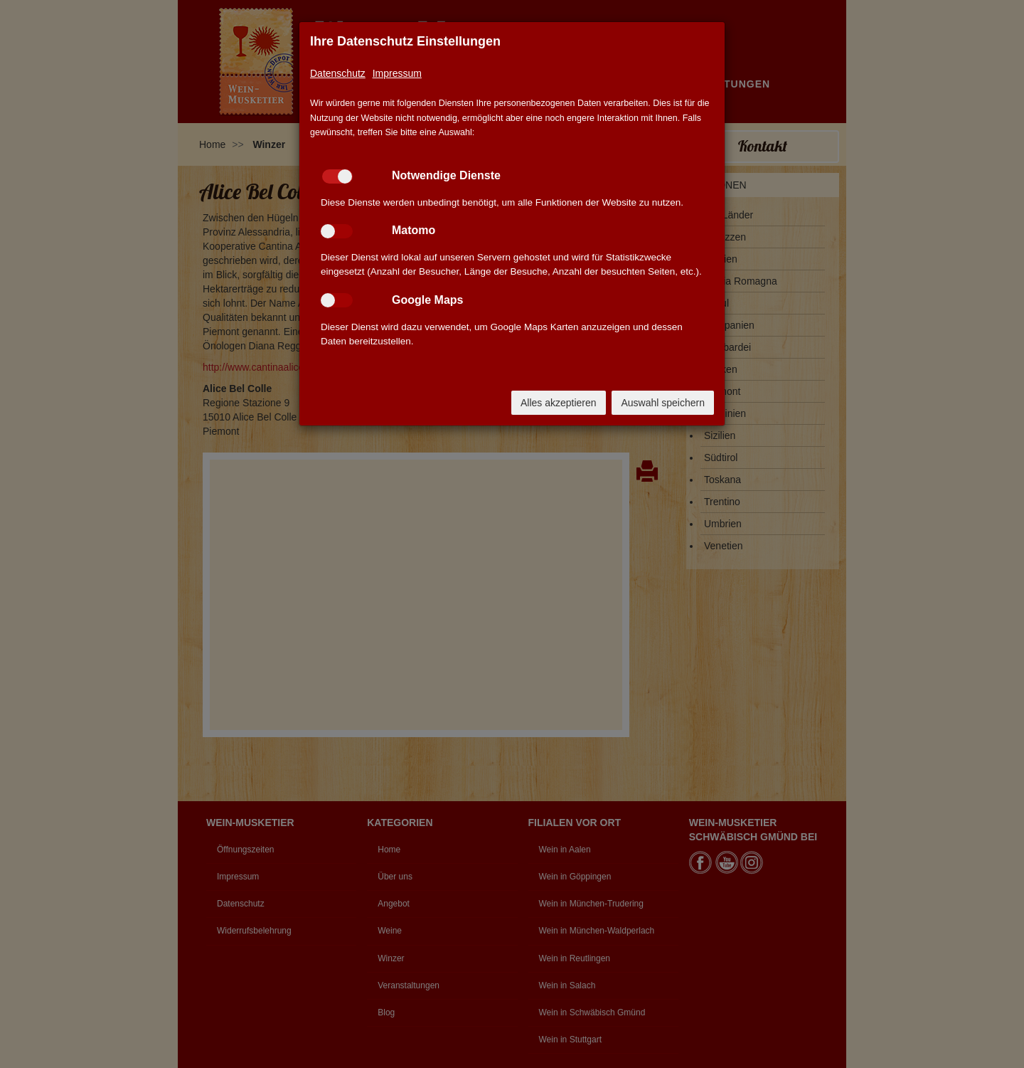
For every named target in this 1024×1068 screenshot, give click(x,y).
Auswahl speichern (663, 402)
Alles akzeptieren (559, 402)
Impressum (397, 73)
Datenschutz (338, 73)
